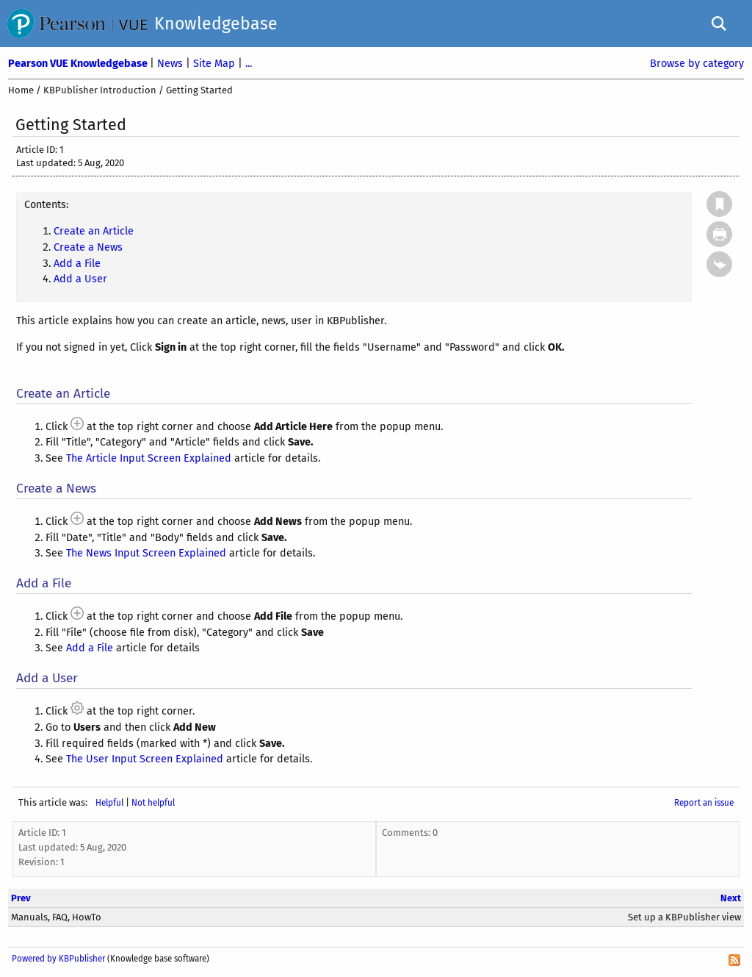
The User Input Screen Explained (144, 759)
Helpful (109, 803)
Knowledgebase (216, 23)
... (248, 63)
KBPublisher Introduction (99, 90)
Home (21, 90)
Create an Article (94, 231)
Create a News (88, 247)
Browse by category (697, 63)
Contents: (46, 204)
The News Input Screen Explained (146, 553)
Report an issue (704, 803)
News (171, 63)
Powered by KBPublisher (58, 958)
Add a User (80, 279)
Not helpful (153, 803)
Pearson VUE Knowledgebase (79, 63)
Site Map (215, 63)
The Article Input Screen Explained (148, 458)
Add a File (77, 263)
